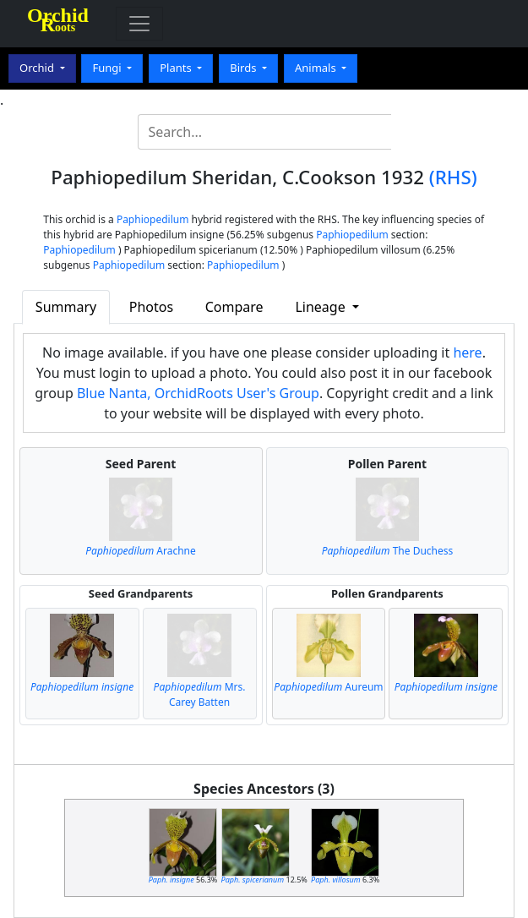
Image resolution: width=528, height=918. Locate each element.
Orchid (38, 67)
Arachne (140, 551)
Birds (244, 67)
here (467, 352)
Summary (65, 307)
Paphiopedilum (153, 219)
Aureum (328, 687)
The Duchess (388, 551)
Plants (177, 67)
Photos (151, 307)
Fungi (108, 67)
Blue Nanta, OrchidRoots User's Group (198, 393)
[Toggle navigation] (139, 24)
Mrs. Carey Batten (200, 694)
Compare (234, 307)
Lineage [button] (321, 307)
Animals (317, 67)
